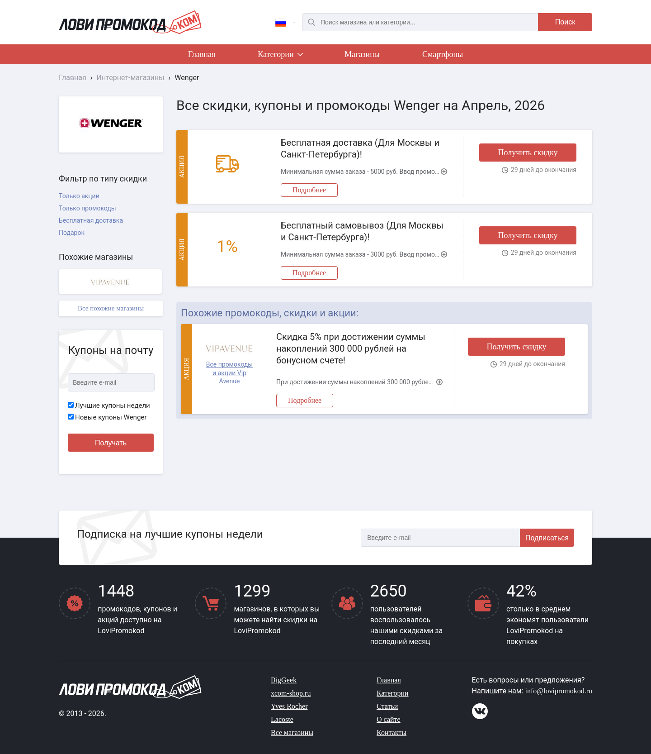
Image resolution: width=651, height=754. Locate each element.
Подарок (72, 232)
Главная (201, 54)
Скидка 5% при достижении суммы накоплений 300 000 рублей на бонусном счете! (350, 348)
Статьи (387, 706)
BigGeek (284, 680)
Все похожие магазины (111, 308)
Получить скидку (527, 152)
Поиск (565, 22)
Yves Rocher (289, 706)
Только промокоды (87, 208)
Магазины (362, 54)
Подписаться (547, 538)
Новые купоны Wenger (107, 417)
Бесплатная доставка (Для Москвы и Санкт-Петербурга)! (360, 148)
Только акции (79, 196)
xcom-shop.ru (291, 693)
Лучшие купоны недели (109, 405)
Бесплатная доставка (91, 220)
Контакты (391, 732)
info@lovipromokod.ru (559, 691)
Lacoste (282, 719)
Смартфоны (442, 54)
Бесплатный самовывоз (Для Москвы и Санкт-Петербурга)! (362, 231)
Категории (280, 56)
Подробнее (309, 190)
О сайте (389, 719)
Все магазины (292, 732)
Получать (111, 443)
